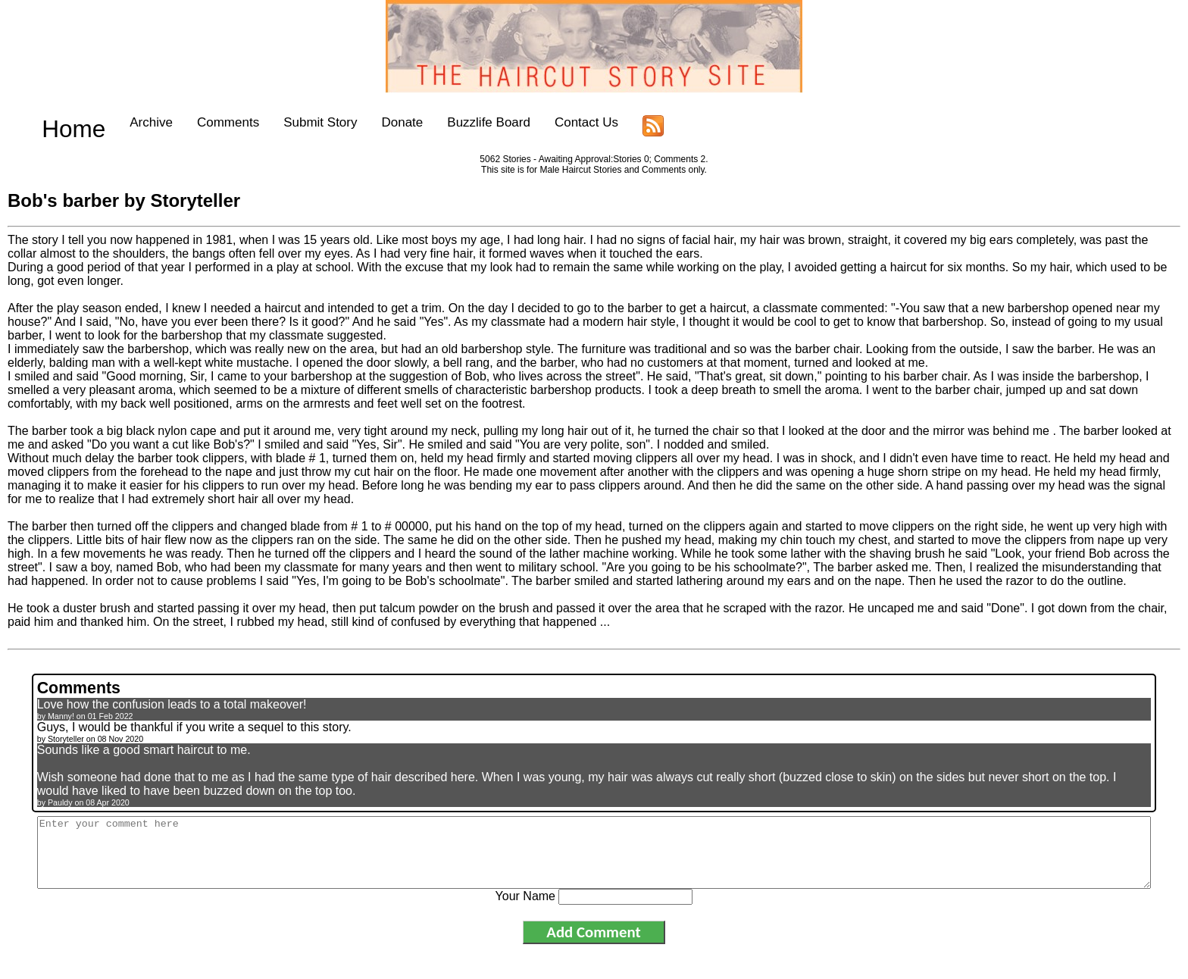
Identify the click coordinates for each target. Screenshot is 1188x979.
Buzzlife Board (460, 122)
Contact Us (557, 122)
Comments (198, 122)
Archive (122, 122)
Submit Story (290, 122)
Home (59, 122)
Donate (373, 122)
